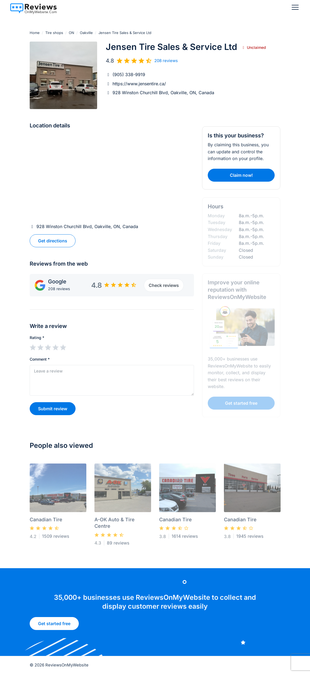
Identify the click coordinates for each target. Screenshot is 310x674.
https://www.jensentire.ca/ (139, 83)
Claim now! (241, 175)
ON (71, 33)
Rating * (37, 337)
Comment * (40, 359)
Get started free (54, 625)
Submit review (52, 408)
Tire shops (54, 33)
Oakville (86, 33)
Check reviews (163, 285)
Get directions (52, 240)
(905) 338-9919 (129, 74)
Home (35, 33)
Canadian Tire (46, 521)
